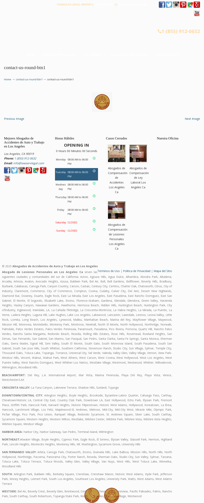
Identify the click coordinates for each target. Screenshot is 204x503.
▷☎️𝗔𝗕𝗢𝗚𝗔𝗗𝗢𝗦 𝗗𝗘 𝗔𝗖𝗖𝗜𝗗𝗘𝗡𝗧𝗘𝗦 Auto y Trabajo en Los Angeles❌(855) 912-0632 (102, 36)
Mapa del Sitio (163, 271)
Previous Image (14, 119)
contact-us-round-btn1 (29, 79)
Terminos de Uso (108, 271)
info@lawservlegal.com (132, 4)
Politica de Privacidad (136, 271)
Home (7, 79)
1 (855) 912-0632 (104, 4)
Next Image (192, 119)
